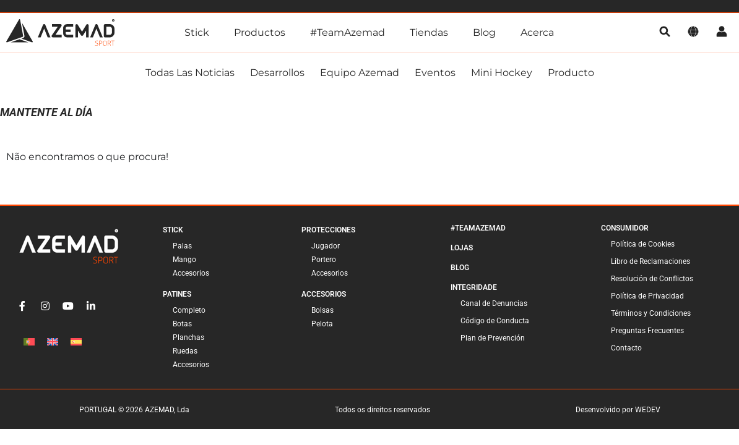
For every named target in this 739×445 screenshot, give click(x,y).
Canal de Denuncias (493, 303)
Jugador (325, 246)
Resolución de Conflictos (652, 278)
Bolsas (322, 310)
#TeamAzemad (347, 32)
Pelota (322, 324)
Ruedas (185, 351)
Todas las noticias (190, 72)
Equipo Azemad (359, 72)
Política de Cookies (643, 244)
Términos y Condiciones (651, 313)
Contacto (626, 348)
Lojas (462, 248)
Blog (484, 32)
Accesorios (191, 273)
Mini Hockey (501, 72)
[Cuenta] (722, 32)
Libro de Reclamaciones (650, 261)
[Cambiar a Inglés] (52, 341)
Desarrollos (277, 72)
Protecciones (328, 230)
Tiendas (429, 32)
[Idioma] (693, 32)
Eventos (435, 72)
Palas (182, 246)
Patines (177, 294)
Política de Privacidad (647, 296)
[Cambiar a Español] (76, 341)
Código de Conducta (494, 320)
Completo (189, 310)
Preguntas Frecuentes (647, 330)
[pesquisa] (665, 32)
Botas (182, 324)
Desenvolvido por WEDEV (618, 409)
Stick (196, 32)
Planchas (188, 337)
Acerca (537, 32)
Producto (571, 72)
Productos (259, 32)
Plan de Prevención (492, 338)
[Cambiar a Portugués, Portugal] (29, 341)
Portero (323, 259)
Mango (184, 259)
